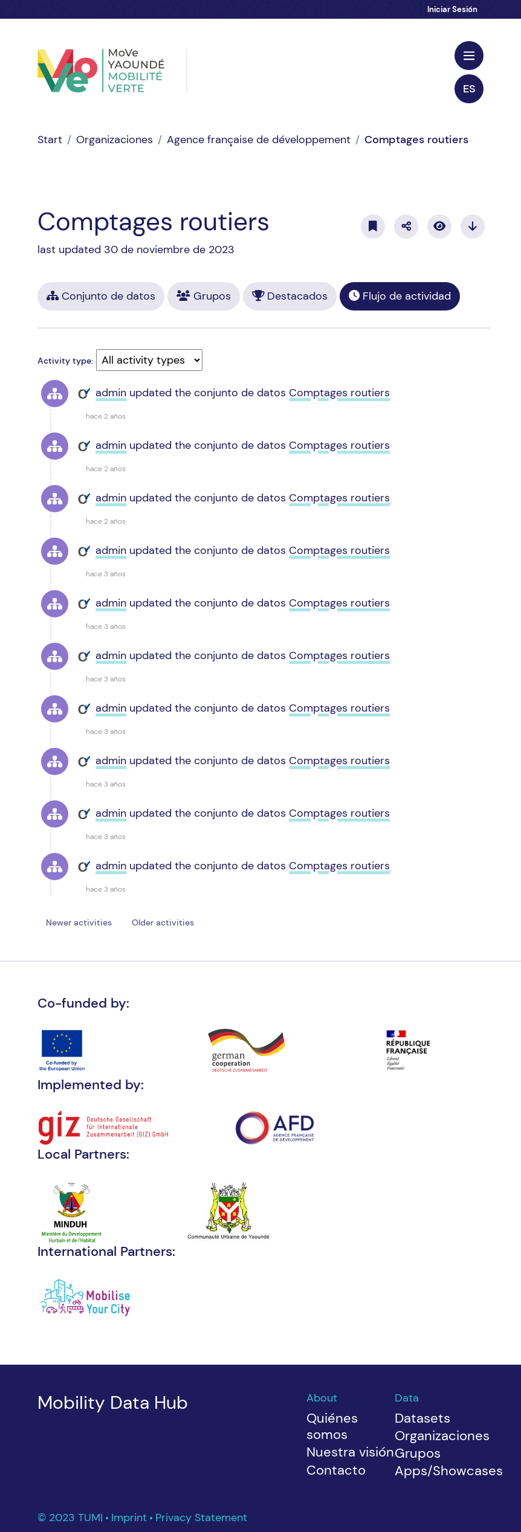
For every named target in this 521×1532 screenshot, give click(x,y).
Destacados (290, 296)
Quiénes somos (332, 1426)
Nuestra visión (350, 1452)
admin (110, 392)
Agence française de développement (259, 139)
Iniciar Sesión (452, 9)
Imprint (130, 1517)
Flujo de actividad (400, 296)
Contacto (336, 1470)
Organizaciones (114, 139)
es (469, 89)
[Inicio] (49, 139)
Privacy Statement (201, 1517)
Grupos (203, 296)
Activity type (64, 360)
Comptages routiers (416, 139)
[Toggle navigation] (469, 55)
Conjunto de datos (101, 296)
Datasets (422, 1418)
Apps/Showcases (449, 1470)
